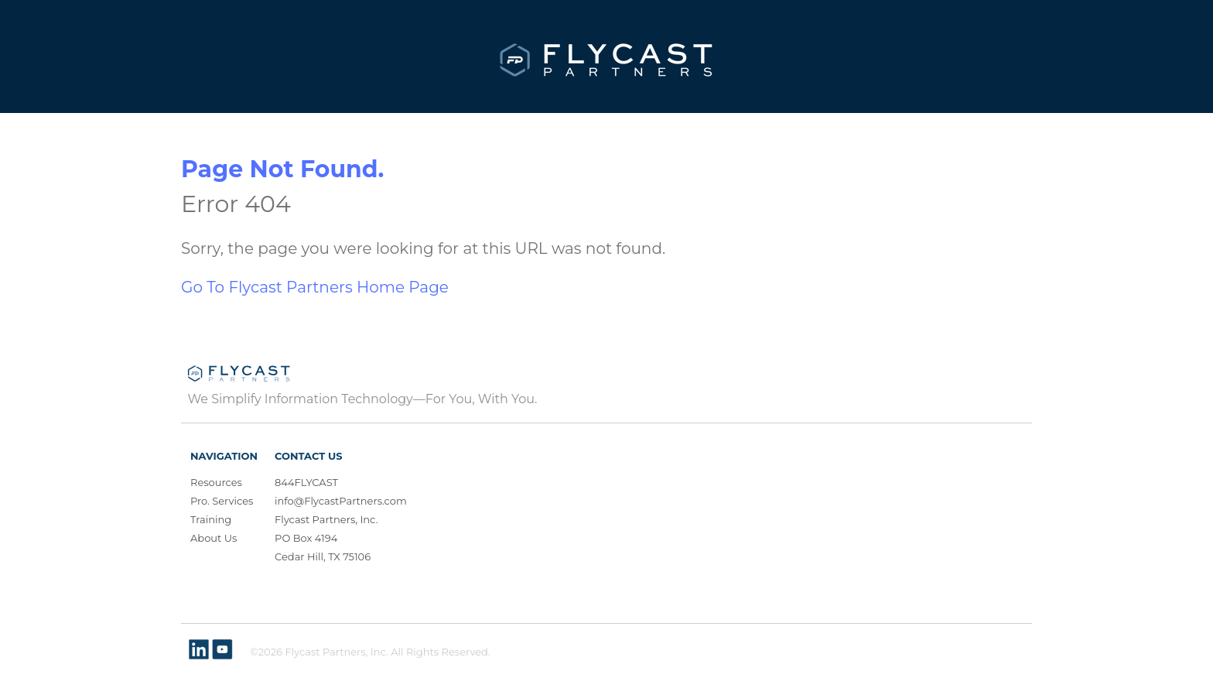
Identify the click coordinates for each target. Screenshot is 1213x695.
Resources (216, 482)
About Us (213, 538)
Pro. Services (221, 501)
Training (210, 519)
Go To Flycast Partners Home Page (315, 287)
